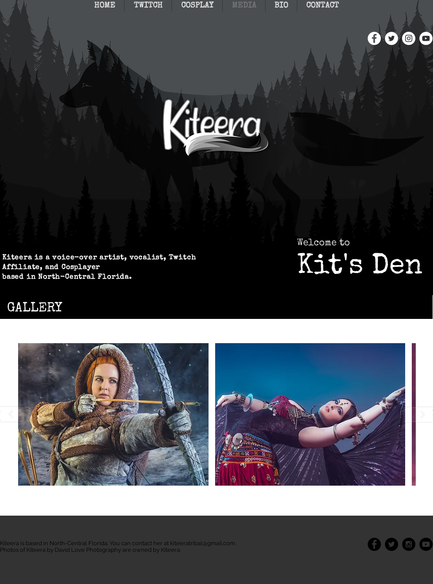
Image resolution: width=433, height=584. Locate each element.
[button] (113, 414)
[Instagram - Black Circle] (408, 544)
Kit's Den (359, 267)
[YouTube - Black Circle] (426, 544)
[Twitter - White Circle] (391, 38)
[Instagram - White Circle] (408, 38)
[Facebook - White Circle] (374, 38)
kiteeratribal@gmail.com (202, 543)
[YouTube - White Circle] (426, 38)
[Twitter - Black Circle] (391, 544)
